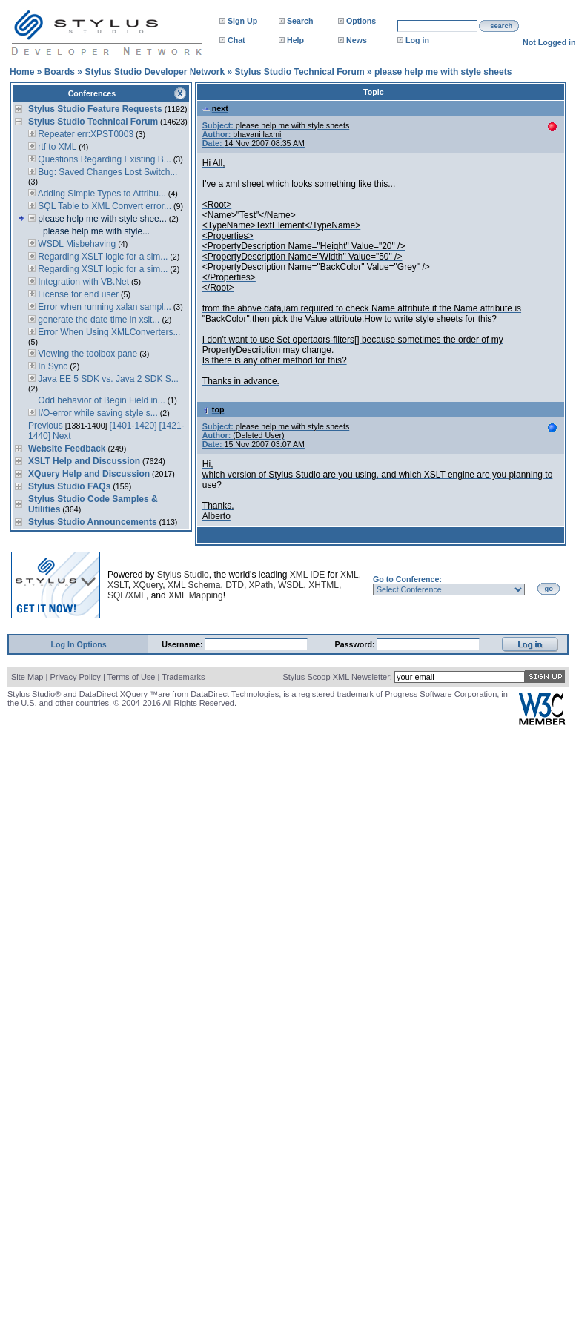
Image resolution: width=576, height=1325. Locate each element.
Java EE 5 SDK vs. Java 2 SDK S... (107, 379)
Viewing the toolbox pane (86, 353)
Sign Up (242, 20)
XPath (261, 585)
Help (295, 40)
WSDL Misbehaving (76, 244)
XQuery (147, 585)
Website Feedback (66, 448)
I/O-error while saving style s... (97, 413)
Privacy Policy (75, 677)
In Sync (51, 366)
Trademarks (183, 677)
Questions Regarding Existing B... (103, 159)
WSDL (291, 585)
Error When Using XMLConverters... (108, 332)
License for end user (77, 294)
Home (22, 72)
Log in (417, 40)
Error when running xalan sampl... (103, 307)
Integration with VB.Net (82, 282)
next (215, 108)
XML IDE (307, 574)
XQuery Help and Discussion (89, 474)
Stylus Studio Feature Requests (95, 109)
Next (62, 436)
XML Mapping (195, 595)
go (549, 588)
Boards (59, 72)
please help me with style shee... (101, 219)
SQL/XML (126, 595)
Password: (356, 644)
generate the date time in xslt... (97, 319)
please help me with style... (96, 231)
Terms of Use (131, 677)
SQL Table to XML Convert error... (103, 206)
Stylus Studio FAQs (69, 486)
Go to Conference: (407, 579)
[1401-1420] (133, 425)
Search (300, 20)
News (356, 40)
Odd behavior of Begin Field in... (100, 400)
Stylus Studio (183, 574)
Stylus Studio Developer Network (155, 72)
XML (349, 574)
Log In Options (79, 644)
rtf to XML (56, 147)
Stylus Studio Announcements (92, 522)
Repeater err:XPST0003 (84, 134)
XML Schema (194, 585)
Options (361, 20)
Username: (183, 644)
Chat (236, 40)
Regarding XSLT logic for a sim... (102, 256)
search (501, 26)
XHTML (323, 585)
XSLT (117, 585)
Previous (45, 425)
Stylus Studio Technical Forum (299, 72)
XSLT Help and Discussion (84, 461)
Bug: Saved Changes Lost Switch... (106, 172)
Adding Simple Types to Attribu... (101, 193)
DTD (234, 585)
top (213, 409)
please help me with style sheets (443, 72)
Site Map (27, 677)
